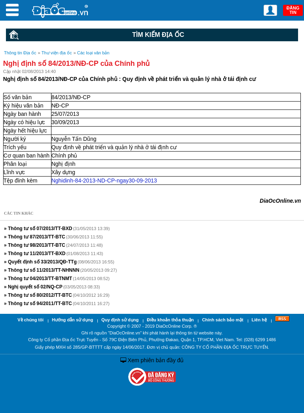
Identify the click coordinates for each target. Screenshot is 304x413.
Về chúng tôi (30, 319)
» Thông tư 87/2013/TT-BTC (34, 237)
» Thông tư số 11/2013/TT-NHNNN (41, 270)
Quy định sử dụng (120, 319)
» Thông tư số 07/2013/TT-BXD (38, 228)
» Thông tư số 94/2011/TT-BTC (38, 303)
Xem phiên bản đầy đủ (152, 360)
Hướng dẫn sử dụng (72, 319)
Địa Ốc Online (60, 10)
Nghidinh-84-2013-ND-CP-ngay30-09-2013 (104, 180)
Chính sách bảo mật (222, 319)
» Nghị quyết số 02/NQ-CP (33, 287)
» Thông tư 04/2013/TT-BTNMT (38, 278)
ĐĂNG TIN (293, 10)
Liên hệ (259, 319)
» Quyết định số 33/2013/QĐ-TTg (40, 262)
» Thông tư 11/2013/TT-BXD (34, 253)
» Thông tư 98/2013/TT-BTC (34, 245)
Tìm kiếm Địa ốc (96, 35)
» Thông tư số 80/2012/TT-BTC (38, 295)
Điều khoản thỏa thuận (170, 319)
